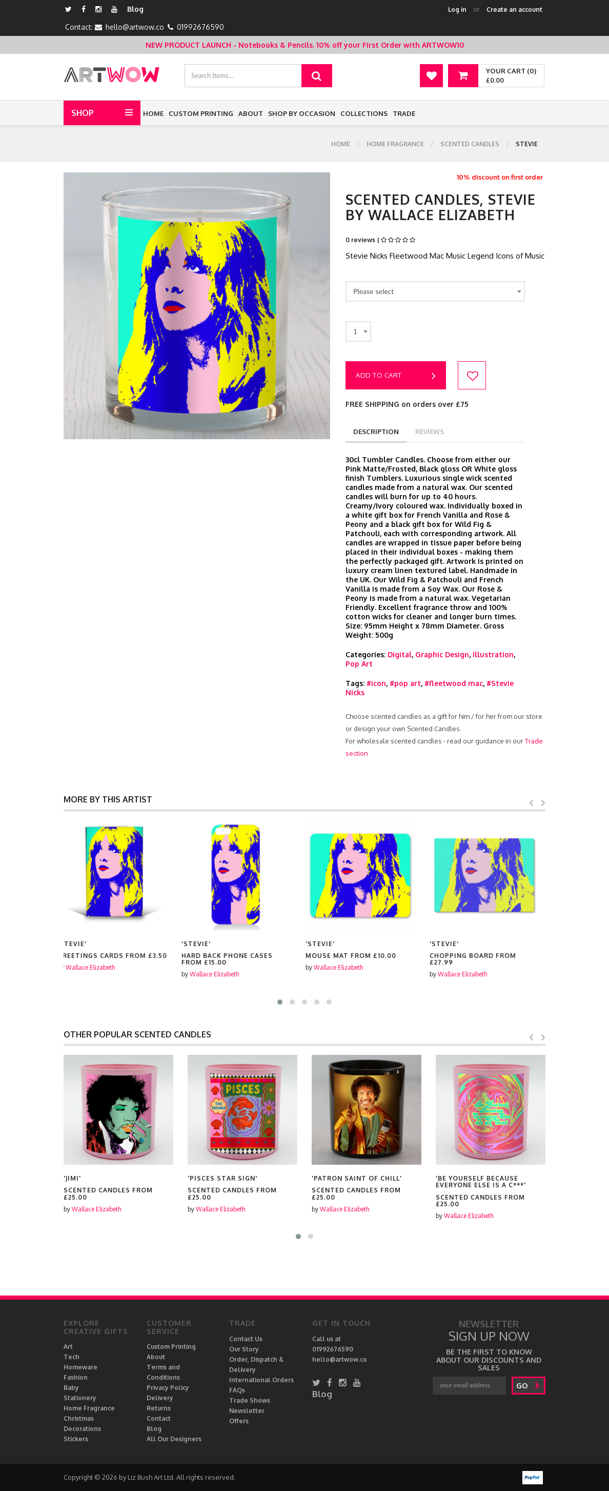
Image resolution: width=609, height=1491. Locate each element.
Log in (457, 9)
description (376, 431)
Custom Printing (201, 113)
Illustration (493, 654)
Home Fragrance (395, 144)
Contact (159, 1418)
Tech (71, 1357)
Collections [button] (364, 113)
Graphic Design (442, 654)
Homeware (80, 1367)
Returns (159, 1408)
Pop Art (359, 663)
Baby (71, 1387)
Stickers (76, 1439)
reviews (429, 431)
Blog (135, 9)
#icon (376, 683)
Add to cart (396, 376)
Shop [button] (82, 113)
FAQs (237, 1390)
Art (68, 1346)
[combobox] (435, 291)
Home (153, 113)
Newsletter (247, 1411)
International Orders (261, 1380)
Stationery (80, 1398)
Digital (400, 654)
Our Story (244, 1349)
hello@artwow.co (135, 27)
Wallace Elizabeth (96, 967)
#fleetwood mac (453, 683)
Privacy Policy (168, 1387)
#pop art (405, 683)
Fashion (76, 1377)
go (528, 1385)
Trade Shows (249, 1400)
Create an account (514, 9)
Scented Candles (469, 144)
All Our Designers (174, 1439)
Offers (239, 1421)
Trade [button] (404, 113)
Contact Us (245, 1339)
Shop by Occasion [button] (301, 113)
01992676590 (200, 27)
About (250, 113)
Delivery (160, 1398)
